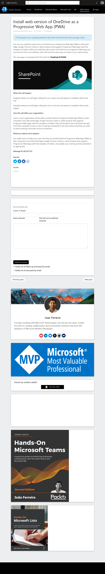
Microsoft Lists (65, 9)
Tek (75, 9)
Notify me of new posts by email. (28, 270)
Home (29, 9)
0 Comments (48, 31)
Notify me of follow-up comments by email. (32, 266)
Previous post (18, 279)
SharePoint (38, 9)
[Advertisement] (52, 410)
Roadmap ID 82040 (58, 57)
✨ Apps (96, 9)
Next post (88, 279)
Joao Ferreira (52, 317)
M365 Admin (84, 9)
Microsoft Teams (51, 9)
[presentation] (30, 254)
